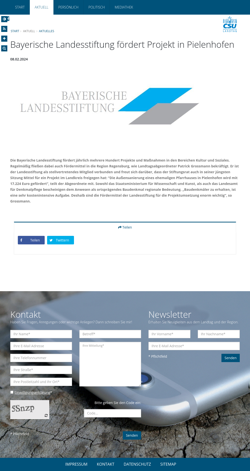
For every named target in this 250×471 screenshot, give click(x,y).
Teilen (125, 227)
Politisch (96, 7)
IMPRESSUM (76, 464)
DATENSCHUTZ (137, 464)
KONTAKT (105, 464)
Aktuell (41, 7)
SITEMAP (168, 464)
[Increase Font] (4, 39)
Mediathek (124, 7)
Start (20, 7)
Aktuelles (46, 31)
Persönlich (68, 7)
